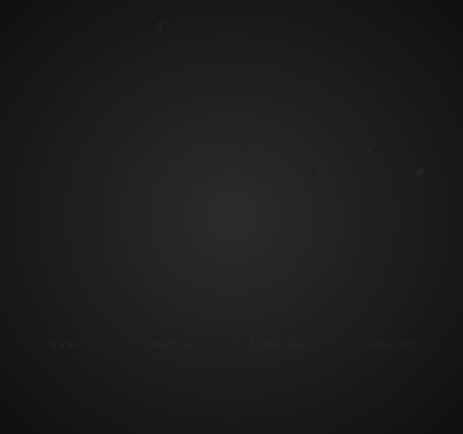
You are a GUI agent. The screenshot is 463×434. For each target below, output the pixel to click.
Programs (394, 344)
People (166, 344)
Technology (277, 344)
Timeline (65, 344)
